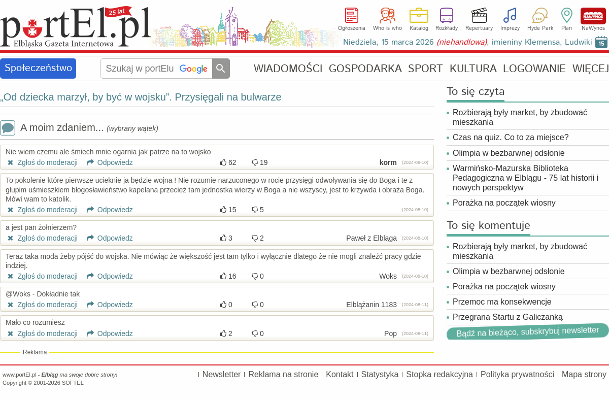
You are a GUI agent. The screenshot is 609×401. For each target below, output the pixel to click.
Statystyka (380, 374)
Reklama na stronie (283, 374)
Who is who (387, 28)
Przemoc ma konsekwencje (502, 301)
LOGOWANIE (534, 69)
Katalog (419, 28)
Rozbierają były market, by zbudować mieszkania (520, 117)
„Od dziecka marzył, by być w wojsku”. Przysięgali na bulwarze (141, 97)
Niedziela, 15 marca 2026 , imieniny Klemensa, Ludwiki (467, 42)
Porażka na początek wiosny (504, 202)
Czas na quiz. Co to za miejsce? (511, 137)
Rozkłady (446, 28)
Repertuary (479, 28)
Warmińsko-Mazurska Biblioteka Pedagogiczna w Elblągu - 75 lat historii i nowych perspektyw (525, 178)
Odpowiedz (106, 162)
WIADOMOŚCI (288, 69)
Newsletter (221, 374)
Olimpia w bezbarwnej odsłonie (509, 153)
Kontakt (339, 374)
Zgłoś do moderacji (42, 162)
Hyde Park (540, 28)
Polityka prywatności (517, 374)
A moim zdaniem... (79, 129)
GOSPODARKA (365, 69)
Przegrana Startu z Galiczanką (508, 317)
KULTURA (473, 69)
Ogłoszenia (351, 28)
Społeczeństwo (38, 68)
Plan (566, 28)
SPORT (425, 69)
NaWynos (593, 16)
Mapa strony (584, 374)
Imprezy (510, 28)
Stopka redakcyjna (439, 374)
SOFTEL (73, 383)
